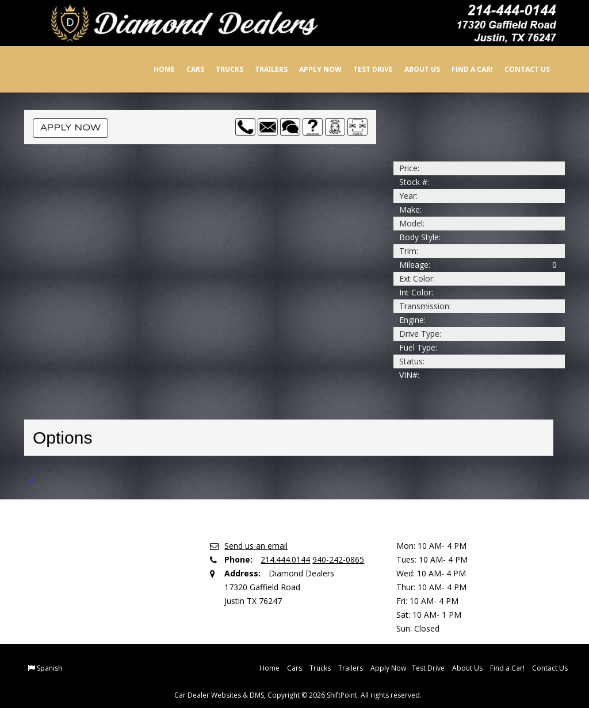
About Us (414, 69)
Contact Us (519, 69)
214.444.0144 (285, 559)
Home (156, 69)
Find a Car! (464, 69)
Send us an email (256, 545)
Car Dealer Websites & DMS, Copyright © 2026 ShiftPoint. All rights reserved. (298, 695)
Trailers (263, 69)
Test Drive (365, 69)
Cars (187, 69)
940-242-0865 (338, 559)
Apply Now (312, 69)
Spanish (49, 668)
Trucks (221, 69)
